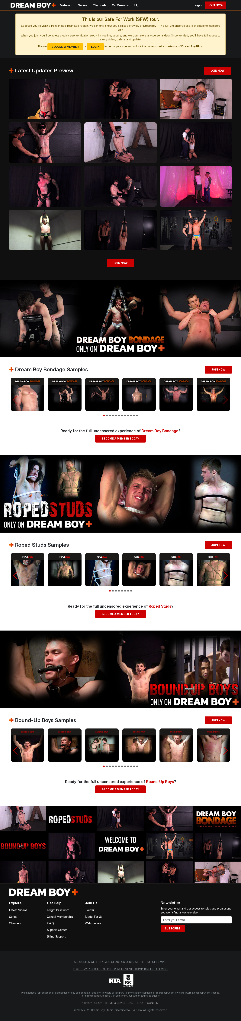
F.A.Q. (50, 923)
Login (198, 5)
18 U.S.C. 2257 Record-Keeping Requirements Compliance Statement (120, 969)
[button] (15, 400)
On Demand (120, 5)
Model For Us (93, 917)
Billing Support (56, 936)
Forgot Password (58, 910)
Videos (65, 5)
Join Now (215, 5)
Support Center (57, 930)
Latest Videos (18, 910)
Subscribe (173, 928)
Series (82, 5)
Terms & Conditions (118, 1002)
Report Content (148, 1002)
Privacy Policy (91, 1002)
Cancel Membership (60, 917)
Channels (100, 5)
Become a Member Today (120, 438)
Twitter (89, 910)
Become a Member (65, 46)
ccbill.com (121, 995)
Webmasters (93, 923)
